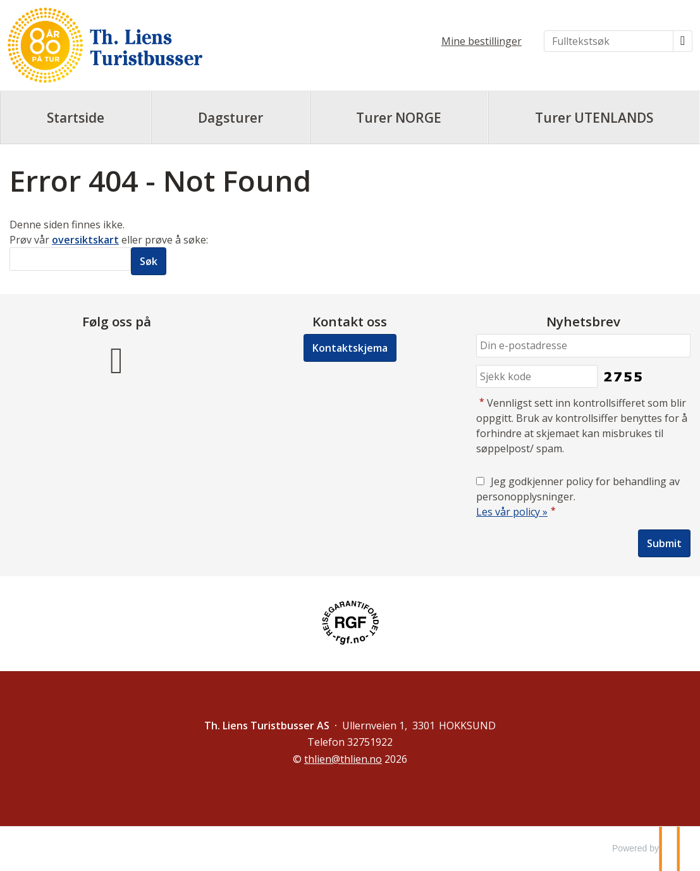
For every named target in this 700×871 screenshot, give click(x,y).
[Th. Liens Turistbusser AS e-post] (343, 759)
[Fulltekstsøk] (608, 41)
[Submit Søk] (148, 261)
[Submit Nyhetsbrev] (664, 543)
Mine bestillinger (481, 41)
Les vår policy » (512, 512)
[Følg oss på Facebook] (116, 358)
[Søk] (70, 259)
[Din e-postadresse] (583, 345)
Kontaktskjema (350, 348)
